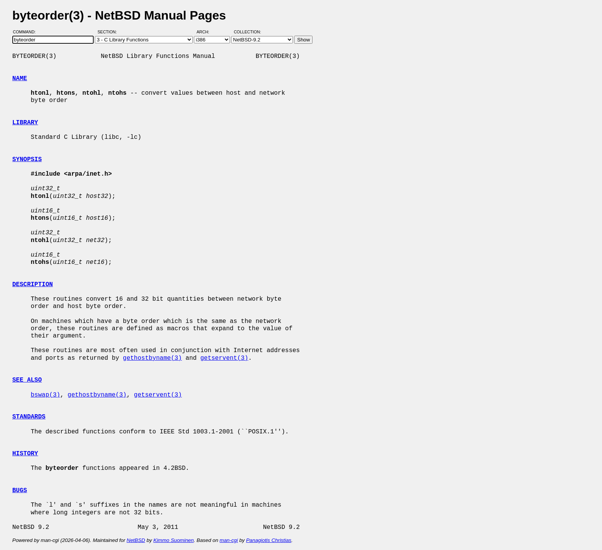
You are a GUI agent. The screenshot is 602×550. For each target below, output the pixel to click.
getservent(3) (224, 358)
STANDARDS (28, 417)
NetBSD (136, 540)
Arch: (206, 32)
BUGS (19, 490)
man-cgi (229, 540)
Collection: (247, 32)
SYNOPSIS (27, 159)
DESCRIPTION (32, 284)
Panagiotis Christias (268, 540)
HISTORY (25, 454)
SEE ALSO (27, 380)
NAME (19, 78)
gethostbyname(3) (152, 358)
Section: (109, 32)
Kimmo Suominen (173, 540)
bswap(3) (45, 395)
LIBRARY (25, 123)
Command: (26, 32)
